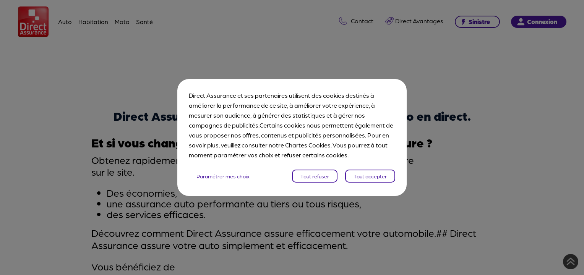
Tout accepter (370, 176)
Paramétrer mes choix (223, 176)
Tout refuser (314, 176)
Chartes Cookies (308, 145)
